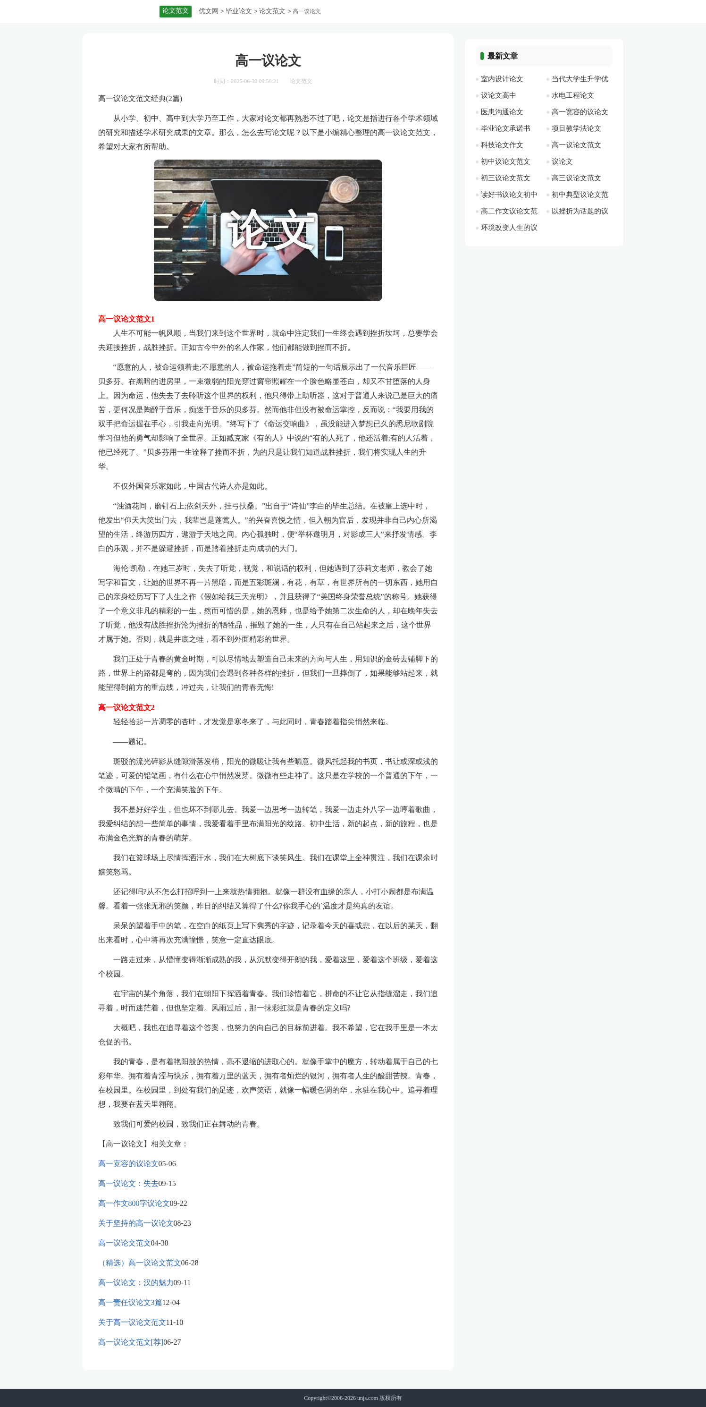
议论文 (562, 161)
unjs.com (367, 1398)
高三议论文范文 (576, 178)
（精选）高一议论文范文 (139, 1263)
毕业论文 (239, 11)
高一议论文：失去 (128, 1183)
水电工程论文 (573, 95)
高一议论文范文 (124, 1243)
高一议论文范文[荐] (131, 1342)
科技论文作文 (502, 145)
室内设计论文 (502, 79)
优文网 (209, 11)
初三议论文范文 (505, 178)
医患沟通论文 (502, 112)
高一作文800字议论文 (134, 1203)
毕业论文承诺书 (505, 128)
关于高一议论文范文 (132, 1322)
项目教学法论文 (576, 128)
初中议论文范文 (505, 161)
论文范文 (272, 11)
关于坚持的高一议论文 (136, 1223)
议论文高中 (498, 95)
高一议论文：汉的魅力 (136, 1283)
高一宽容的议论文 (128, 1164)
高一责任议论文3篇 (130, 1302)
